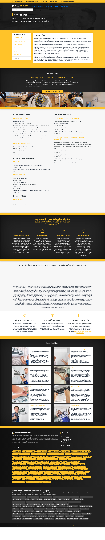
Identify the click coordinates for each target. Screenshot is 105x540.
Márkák (65, 6)
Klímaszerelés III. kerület (33, 476)
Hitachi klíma (86, 489)
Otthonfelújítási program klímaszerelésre (77, 466)
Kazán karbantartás (49, 523)
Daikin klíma (56, 487)
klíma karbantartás (76, 469)
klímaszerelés (60, 469)
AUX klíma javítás (42, 471)
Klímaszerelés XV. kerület (65, 482)
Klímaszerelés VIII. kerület (35, 479)
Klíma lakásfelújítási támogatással (22, 469)
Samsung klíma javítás (29, 474)
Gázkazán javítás (50, 521)
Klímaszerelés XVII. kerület (20, 484)
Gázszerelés (62, 519)
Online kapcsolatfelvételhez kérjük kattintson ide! (82, 338)
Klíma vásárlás (18, 48)
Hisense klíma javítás (43, 474)
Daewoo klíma (17, 492)
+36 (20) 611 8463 (17, 1)
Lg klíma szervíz (81, 487)
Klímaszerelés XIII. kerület (34, 482)
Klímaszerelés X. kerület (64, 479)
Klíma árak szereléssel (18, 526)
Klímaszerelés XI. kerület (79, 479)
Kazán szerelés (59, 523)
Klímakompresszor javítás (43, 492)
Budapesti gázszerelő (52, 519)
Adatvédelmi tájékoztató (63, 537)
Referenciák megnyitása (52, 91)
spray (63, 474)
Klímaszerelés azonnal (29, 492)
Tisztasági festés (84, 531)
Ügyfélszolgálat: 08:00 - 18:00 (49, 1)
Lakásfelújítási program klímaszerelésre (44, 469)
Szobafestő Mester (27, 531)
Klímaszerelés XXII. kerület (20, 487)
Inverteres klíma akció (19, 494)
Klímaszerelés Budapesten (39, 466)
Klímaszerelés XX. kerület (66, 484)
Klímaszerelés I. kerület (73, 474)
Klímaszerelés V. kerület (63, 476)
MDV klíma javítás (55, 474)
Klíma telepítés (18, 44)
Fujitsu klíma (78, 489)
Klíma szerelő (44, 489)
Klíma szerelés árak (55, 489)
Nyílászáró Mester (86, 526)
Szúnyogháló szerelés (72, 531)
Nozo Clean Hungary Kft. (67, 1)
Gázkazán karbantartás (61, 521)
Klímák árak (35, 6)
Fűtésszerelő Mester (39, 521)
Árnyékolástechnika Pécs (29, 519)
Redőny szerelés (79, 528)
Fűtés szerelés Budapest (26, 521)
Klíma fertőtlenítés (57, 492)
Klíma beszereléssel (67, 489)
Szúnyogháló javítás (60, 531)
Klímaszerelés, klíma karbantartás (80, 464)
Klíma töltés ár (78, 492)
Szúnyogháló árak (38, 531)
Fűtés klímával (18, 37)
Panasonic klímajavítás (29, 471)
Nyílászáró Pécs (16, 528)
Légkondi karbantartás (33, 494)
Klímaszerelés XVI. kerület (81, 482)
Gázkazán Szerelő (84, 521)
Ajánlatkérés (17, 55)
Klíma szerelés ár (17, 489)
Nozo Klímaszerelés (75, 526)
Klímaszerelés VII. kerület (19, 479)
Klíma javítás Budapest (29, 464)
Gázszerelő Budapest (18, 523)
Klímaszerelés (57, 6)
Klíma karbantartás (19, 41)
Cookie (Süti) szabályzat (46, 537)
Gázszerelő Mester (29, 523)
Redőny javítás (59, 528)
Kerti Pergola (77, 523)
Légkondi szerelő (65, 464)
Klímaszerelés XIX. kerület (51, 484)
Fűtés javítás (16, 521)
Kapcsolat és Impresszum (79, 537)
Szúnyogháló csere (49, 531)
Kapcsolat (72, 6)
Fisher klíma (48, 487)
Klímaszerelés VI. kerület (77, 476)
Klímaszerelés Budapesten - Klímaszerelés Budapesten (31, 503)
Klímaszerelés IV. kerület (48, 476)
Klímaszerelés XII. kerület (19, 482)
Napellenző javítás (52, 526)
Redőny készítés (69, 528)
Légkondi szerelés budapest (31, 489)
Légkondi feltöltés (45, 494)
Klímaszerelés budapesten (68, 487)
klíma (67, 469)
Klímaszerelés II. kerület (19, 476)
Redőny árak (51, 528)
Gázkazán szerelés (73, 521)
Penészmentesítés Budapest (29, 528)
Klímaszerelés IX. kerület (49, 479)
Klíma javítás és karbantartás (56, 466)
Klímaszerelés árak (54, 464)
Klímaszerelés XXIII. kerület (36, 487)
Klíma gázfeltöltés (42, 464)
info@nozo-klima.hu (32, 1)
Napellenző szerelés (64, 526)
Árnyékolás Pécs (17, 519)
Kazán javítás (39, 523)
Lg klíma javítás (17, 474)
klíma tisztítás (87, 469)
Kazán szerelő (68, 523)
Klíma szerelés (17, 464)
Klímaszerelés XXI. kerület (82, 484)
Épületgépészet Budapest (86, 519)
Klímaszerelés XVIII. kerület (36, 484)
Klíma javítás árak (46, 6)
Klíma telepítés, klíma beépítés (21, 466)
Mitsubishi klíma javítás (79, 471)
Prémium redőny (42, 528)
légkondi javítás (17, 471)
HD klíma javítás (53, 471)
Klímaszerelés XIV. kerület (50, 482)
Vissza (17, 58)
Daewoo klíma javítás (65, 471)
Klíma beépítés (29, 526)
